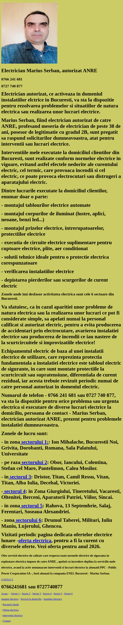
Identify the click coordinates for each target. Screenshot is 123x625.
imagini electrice (9, 599)
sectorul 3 (19, 477)
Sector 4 (47, 593)
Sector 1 (15, 593)
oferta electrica (34, 540)
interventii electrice (13, 615)
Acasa (4, 593)
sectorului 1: (34, 442)
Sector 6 (68, 593)
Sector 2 (26, 593)
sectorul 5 (31, 505)
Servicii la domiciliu (30, 599)
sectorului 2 (33, 462)
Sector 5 (58, 593)
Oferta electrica (11, 610)
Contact (7, 621)
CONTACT (7, 579)
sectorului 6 (28, 520)
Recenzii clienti (11, 604)
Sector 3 (36, 593)
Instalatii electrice (53, 599)
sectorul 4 (14, 491)
